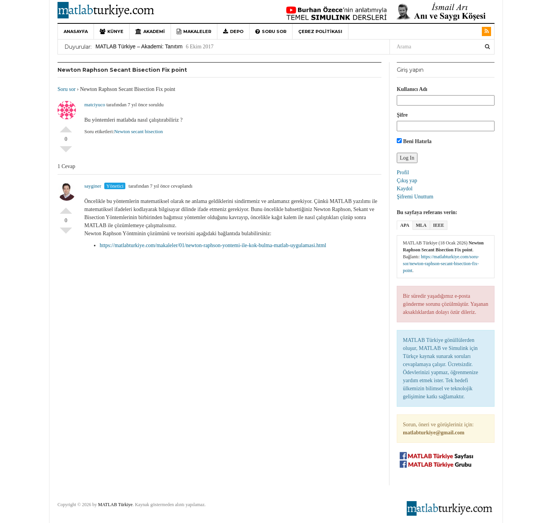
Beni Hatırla (414, 141)
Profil (403, 172)
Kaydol (404, 188)
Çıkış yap (407, 180)
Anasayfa (76, 31)
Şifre (402, 115)
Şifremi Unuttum (415, 197)
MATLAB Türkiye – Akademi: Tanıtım (138, 46)
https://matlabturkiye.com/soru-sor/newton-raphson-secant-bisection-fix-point (441, 263)
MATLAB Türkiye (115, 504)
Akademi (150, 31)
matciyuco (94, 104)
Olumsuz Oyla (66, 152)
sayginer (92, 186)
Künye (111, 31)
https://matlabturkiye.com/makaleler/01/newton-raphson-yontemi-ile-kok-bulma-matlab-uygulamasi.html (213, 245)
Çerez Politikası (320, 31)
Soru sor (270, 31)
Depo (233, 31)
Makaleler (194, 31)
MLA (421, 225)
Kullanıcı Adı (412, 89)
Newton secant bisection (138, 131)
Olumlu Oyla (66, 126)
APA (404, 225)
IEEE (438, 225)
